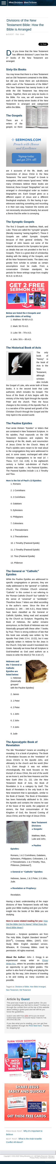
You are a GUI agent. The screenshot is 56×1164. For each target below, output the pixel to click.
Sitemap (51, 1156)
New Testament (12, 990)
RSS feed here (35, 1026)
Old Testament (25, 990)
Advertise (51, 1158)
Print (17, 34)
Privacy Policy (34, 1158)
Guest (11, 34)
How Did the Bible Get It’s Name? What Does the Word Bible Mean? (27, 924)
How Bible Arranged (38, 987)
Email (22, 34)
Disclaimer (43, 1158)
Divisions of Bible (22, 987)
